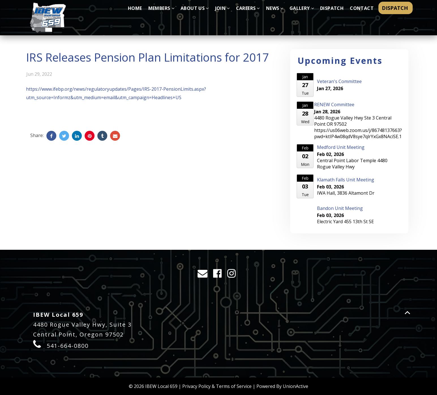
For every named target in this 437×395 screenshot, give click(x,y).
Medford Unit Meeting (341, 147)
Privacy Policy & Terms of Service (217, 386)
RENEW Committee (334, 104)
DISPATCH (395, 8)
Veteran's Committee (339, 81)
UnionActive (295, 386)
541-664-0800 (68, 346)
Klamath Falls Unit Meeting (345, 180)
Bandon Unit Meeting (340, 208)
